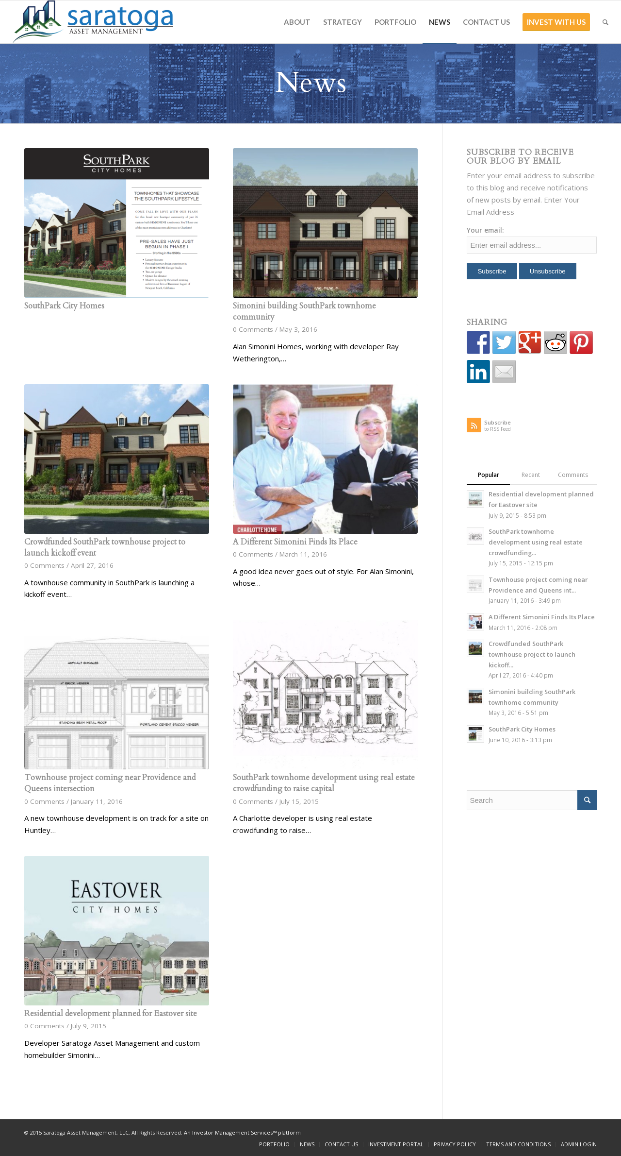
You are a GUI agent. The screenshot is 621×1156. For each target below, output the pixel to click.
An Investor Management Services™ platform (242, 1132)
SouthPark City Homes (64, 306)
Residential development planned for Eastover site (110, 1013)
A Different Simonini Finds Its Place (295, 542)
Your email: (485, 230)
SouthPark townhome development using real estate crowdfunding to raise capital (324, 783)
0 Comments (253, 329)
